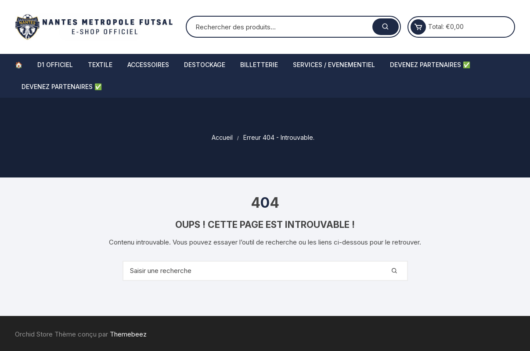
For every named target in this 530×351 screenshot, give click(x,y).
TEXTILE (100, 64)
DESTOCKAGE (204, 64)
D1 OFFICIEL (55, 64)
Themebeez (128, 334)
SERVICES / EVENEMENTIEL (334, 64)
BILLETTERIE (259, 64)
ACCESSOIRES (148, 64)
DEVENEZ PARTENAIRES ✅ (430, 64)
